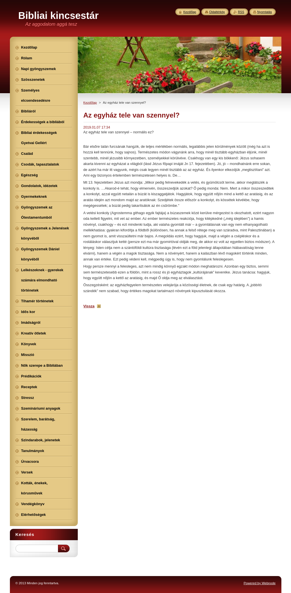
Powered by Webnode (259, 583)
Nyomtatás (264, 12)
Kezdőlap (90, 102)
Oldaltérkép (217, 12)
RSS (241, 12)
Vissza (89, 306)
